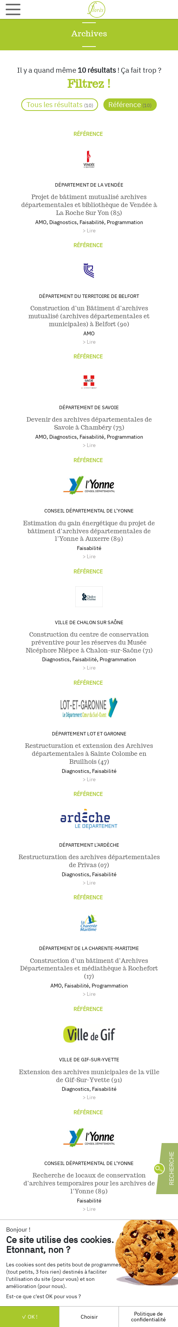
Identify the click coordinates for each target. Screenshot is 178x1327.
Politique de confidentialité (148, 1316)
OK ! (29, 1316)
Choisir (89, 1316)
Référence (129, 104)
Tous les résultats (60, 104)
